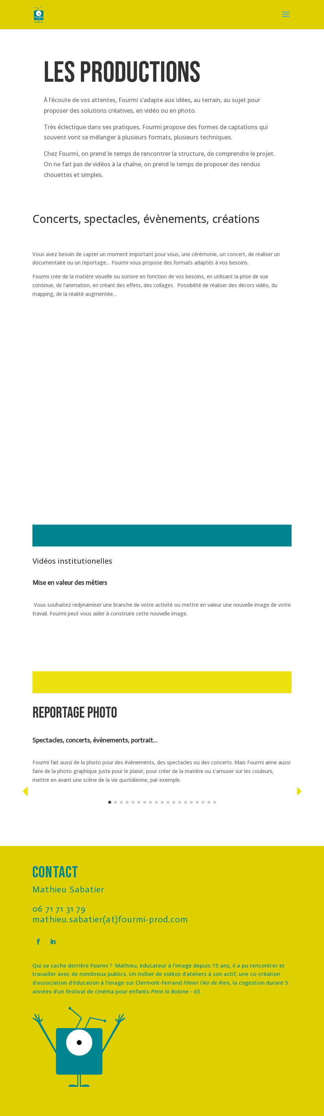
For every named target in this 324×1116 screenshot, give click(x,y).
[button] (25, 791)
